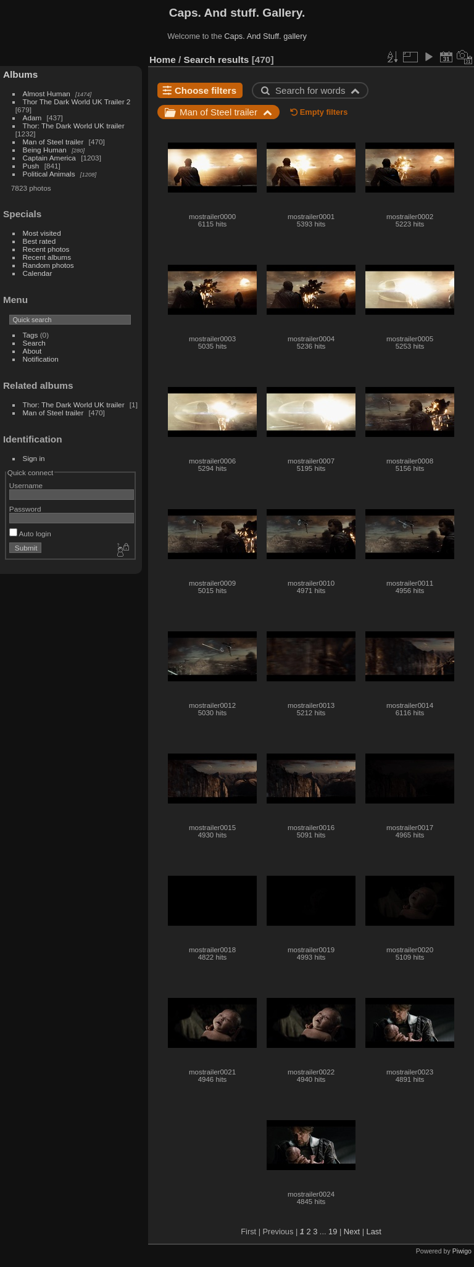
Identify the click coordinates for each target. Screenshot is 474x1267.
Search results (216, 59)
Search (34, 343)
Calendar (37, 273)
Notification (41, 359)
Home (162, 59)
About (32, 351)
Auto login (30, 534)
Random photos (48, 265)
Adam (32, 118)
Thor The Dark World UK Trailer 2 (77, 102)
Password (25, 509)
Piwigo (462, 1251)
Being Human (45, 150)
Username (26, 485)
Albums (20, 74)
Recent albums (47, 257)
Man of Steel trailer (53, 142)
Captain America (49, 158)
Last (374, 1231)
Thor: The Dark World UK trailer (74, 126)
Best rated (39, 241)
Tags (30, 335)
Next (352, 1231)
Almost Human (46, 93)
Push (31, 166)
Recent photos (46, 249)
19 (332, 1231)
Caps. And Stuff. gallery (265, 36)
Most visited (42, 233)
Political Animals (49, 174)
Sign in (34, 458)
